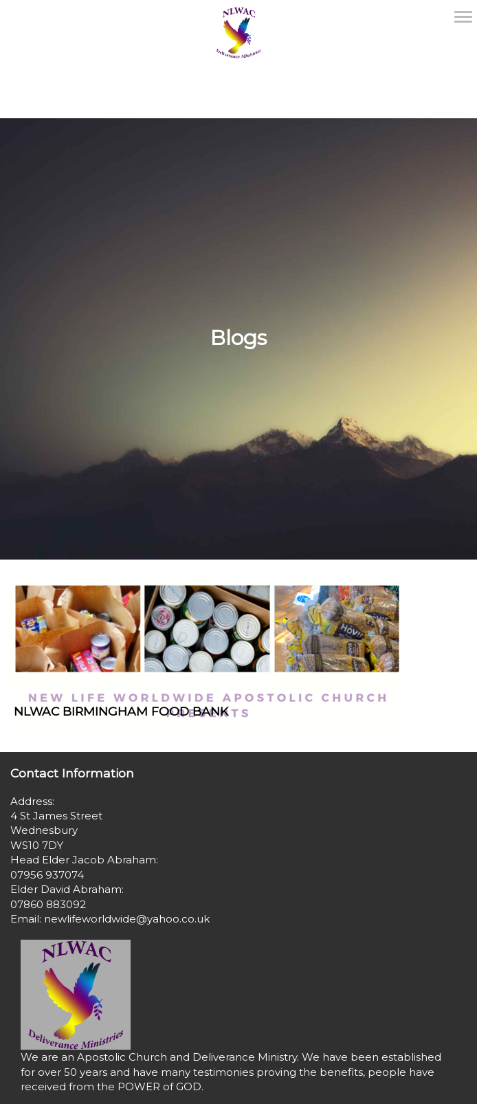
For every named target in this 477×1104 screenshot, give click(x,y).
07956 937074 (47, 874)
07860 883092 (48, 904)
